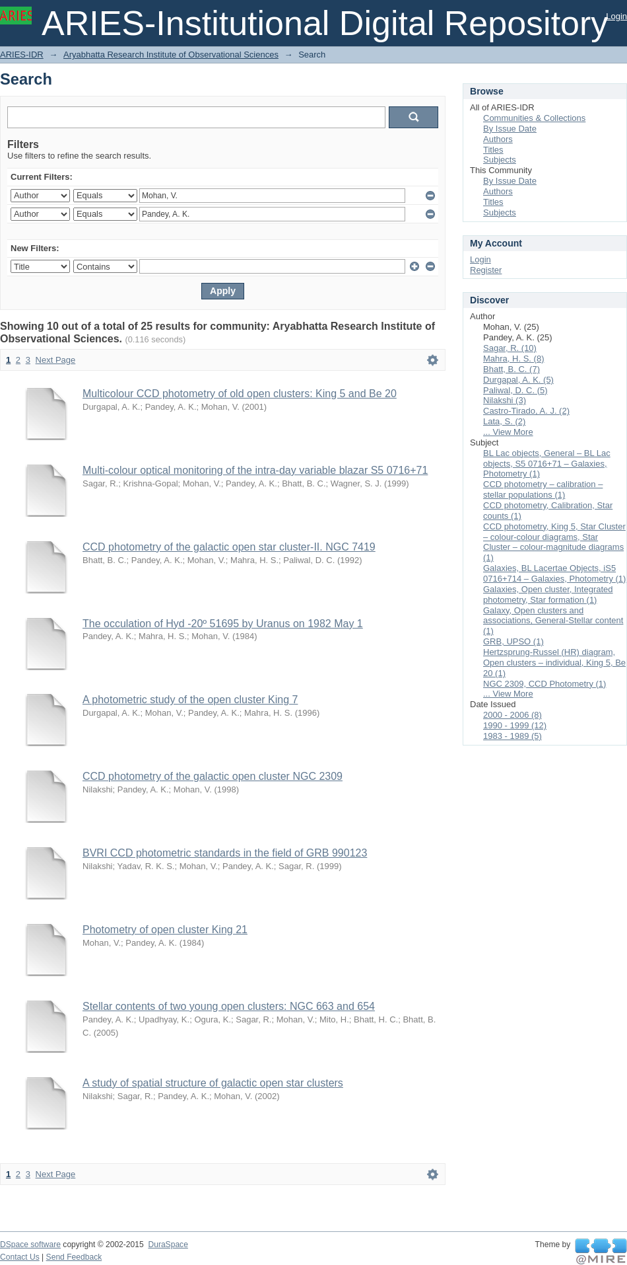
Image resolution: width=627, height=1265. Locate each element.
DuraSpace (167, 1244)
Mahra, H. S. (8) (513, 359)
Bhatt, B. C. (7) (511, 369)
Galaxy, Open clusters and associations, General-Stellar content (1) (553, 620)
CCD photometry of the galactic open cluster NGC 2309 (212, 776)
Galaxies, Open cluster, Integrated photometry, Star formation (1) (548, 594)
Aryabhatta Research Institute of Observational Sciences (171, 54)
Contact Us (20, 1257)
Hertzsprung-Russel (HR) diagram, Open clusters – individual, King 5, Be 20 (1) (554, 662)
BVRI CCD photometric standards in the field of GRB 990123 (224, 853)
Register (486, 270)
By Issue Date (510, 129)
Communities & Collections (534, 118)
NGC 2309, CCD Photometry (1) (544, 684)
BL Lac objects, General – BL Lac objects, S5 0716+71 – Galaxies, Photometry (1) (546, 463)
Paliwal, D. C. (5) (515, 390)
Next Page (56, 360)
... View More (508, 432)
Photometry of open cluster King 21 (165, 929)
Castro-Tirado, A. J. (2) (526, 411)
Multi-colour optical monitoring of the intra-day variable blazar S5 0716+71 (255, 470)
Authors (498, 139)
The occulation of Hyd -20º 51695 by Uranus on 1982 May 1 (222, 623)
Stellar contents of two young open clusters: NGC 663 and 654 (228, 1006)
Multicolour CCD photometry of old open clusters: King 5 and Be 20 (239, 393)
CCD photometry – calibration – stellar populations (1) (543, 489)
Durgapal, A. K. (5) (518, 380)
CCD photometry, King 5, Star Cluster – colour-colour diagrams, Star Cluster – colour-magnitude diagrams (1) (554, 542)
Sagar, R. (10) (510, 348)
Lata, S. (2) (504, 421)
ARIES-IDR (22, 54)
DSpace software (30, 1244)
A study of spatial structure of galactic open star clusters (212, 1083)
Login (616, 16)
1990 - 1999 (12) (514, 725)
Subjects (499, 160)
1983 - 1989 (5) (512, 736)
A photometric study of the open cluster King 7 (190, 699)
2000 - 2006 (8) (512, 715)
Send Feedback (74, 1257)
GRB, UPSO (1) (513, 641)
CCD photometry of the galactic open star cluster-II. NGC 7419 (229, 547)
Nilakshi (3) (504, 400)
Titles (493, 150)
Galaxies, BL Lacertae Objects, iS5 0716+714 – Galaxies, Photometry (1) (554, 573)
